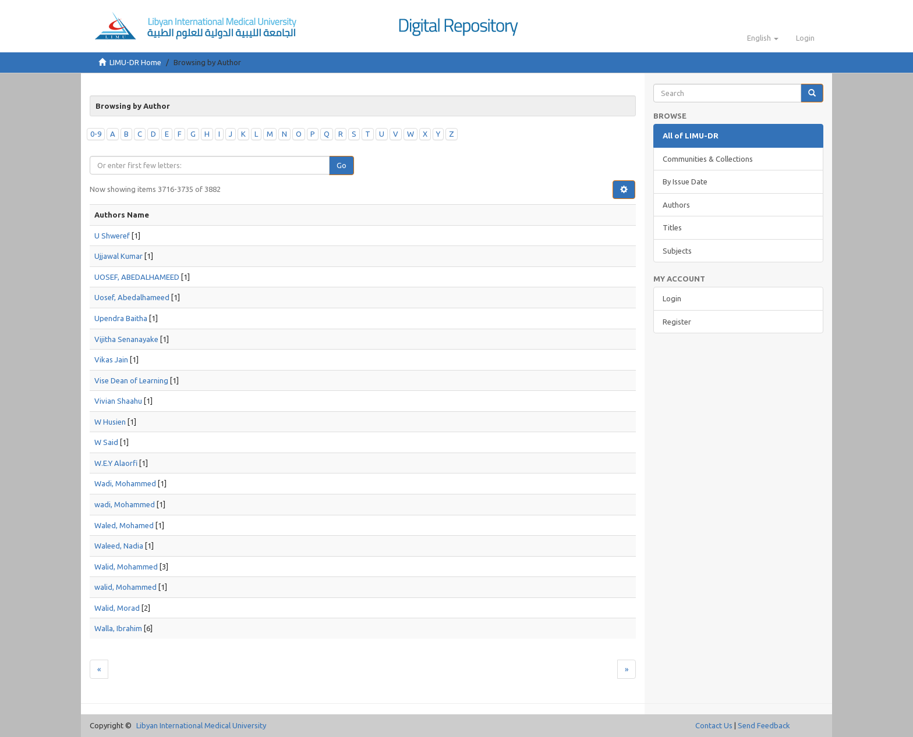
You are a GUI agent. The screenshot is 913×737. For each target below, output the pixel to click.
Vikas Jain (111, 359)
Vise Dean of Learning (131, 380)
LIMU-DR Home (135, 62)
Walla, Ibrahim (118, 628)
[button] (762, 37)
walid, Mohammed (125, 587)
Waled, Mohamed (124, 525)
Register (677, 322)
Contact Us (713, 725)
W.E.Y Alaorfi (115, 463)
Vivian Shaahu (118, 401)
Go (341, 165)
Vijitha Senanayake (126, 339)
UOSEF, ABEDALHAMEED (136, 277)
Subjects (677, 251)
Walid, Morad (117, 608)
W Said (106, 442)
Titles (672, 227)
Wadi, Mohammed (125, 483)
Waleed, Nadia (118, 546)
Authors (676, 205)
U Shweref (112, 236)
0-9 (95, 134)
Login (672, 298)
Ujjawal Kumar (118, 256)
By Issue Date (685, 181)
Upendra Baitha (120, 318)
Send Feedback (764, 725)
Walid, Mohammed (126, 566)
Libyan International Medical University (201, 725)
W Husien (110, 422)
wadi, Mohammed (124, 504)
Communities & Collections (708, 159)
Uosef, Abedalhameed (131, 297)
